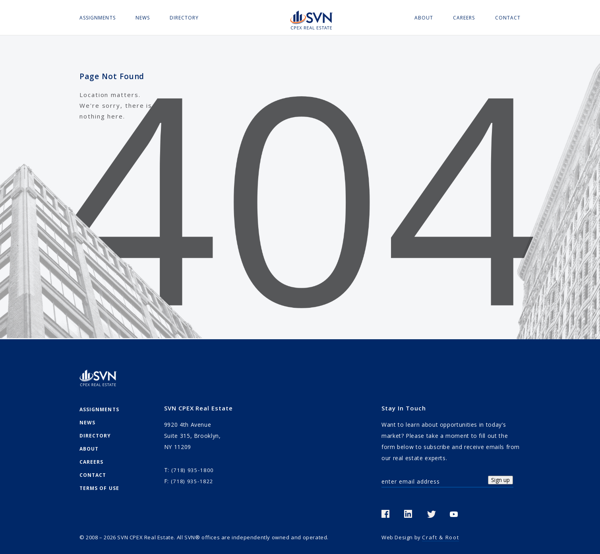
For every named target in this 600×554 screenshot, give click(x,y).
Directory (184, 17)
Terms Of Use (99, 488)
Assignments (97, 17)
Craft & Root (440, 537)
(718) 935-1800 (192, 470)
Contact (508, 17)
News (142, 17)
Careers (464, 17)
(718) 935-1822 (192, 481)
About (423, 17)
